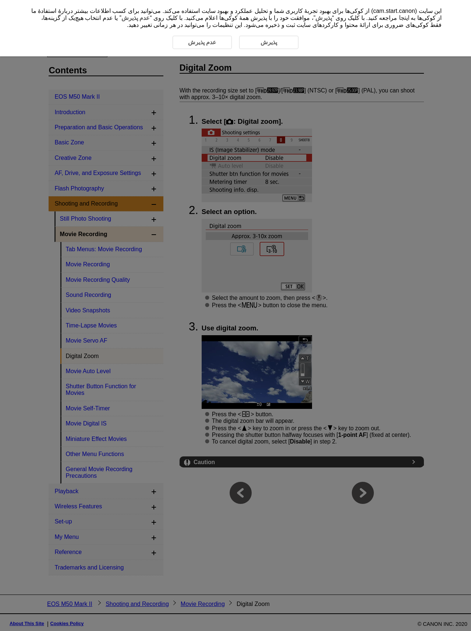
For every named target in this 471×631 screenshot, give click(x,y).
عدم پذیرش (135, 18)
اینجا (404, 18)
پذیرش (323, 18)
